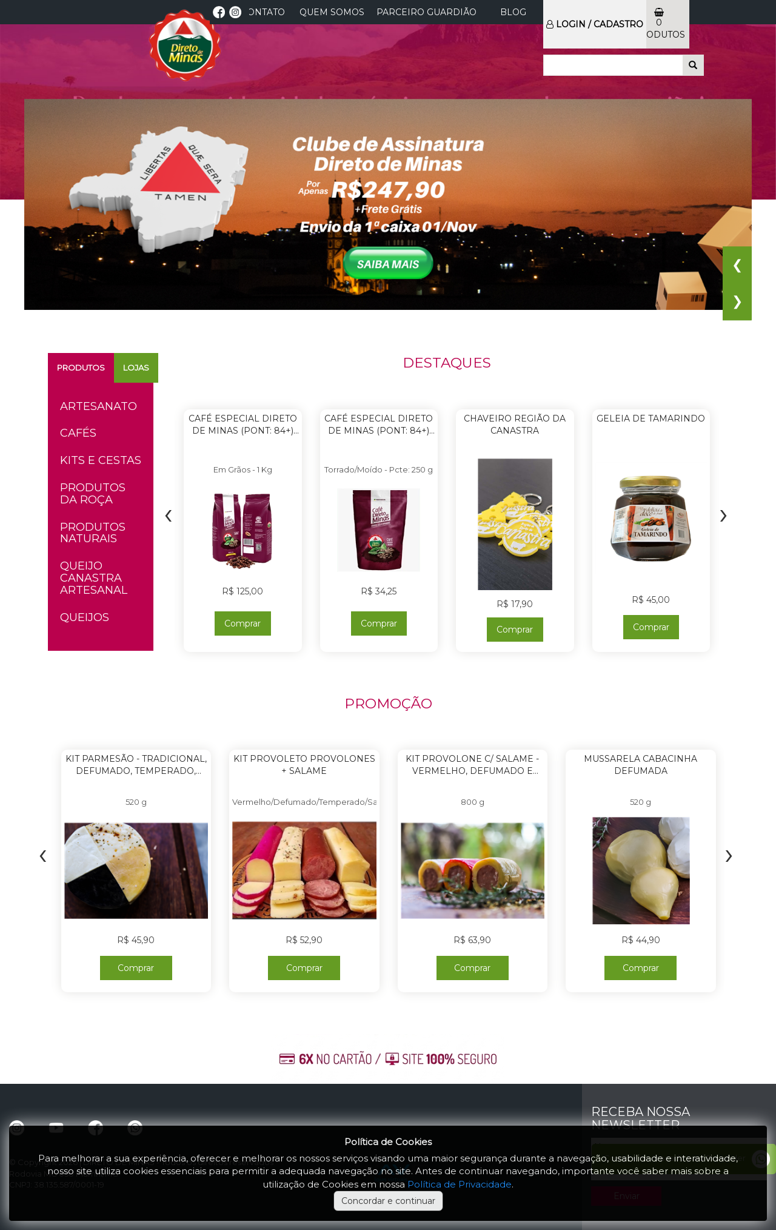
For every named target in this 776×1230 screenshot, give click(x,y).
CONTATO (263, 12)
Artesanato (98, 406)
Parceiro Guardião (426, 12)
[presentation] (168, 513)
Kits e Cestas (100, 460)
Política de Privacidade (459, 1184)
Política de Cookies (388, 1142)
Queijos (84, 617)
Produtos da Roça (92, 493)
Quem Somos (331, 12)
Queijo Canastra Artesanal (93, 578)
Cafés (78, 433)
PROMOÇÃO (388, 703)
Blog (513, 12)
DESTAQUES (447, 362)
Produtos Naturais (92, 533)
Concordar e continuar (388, 1200)
